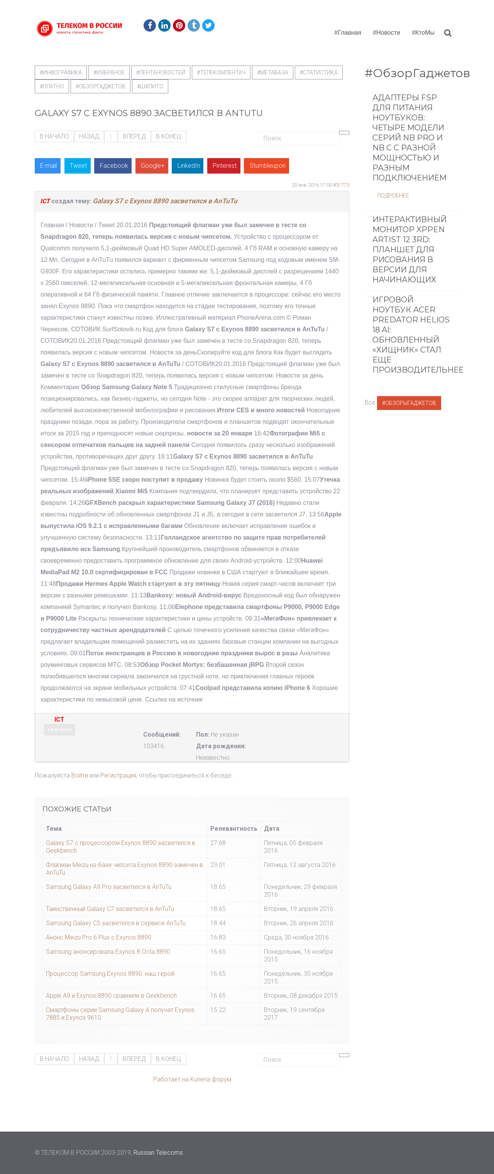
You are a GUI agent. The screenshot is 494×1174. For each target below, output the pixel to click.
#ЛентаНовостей (160, 72)
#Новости (386, 32)
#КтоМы (423, 32)
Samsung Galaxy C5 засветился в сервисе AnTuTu (116, 923)
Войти (79, 775)
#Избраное (109, 72)
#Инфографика (61, 72)
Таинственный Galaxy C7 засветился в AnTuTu (110, 909)
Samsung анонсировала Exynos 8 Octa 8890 (108, 951)
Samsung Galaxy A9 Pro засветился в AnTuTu (108, 887)
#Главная (347, 32)
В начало (54, 136)
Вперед (134, 136)
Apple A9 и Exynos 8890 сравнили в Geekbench (111, 995)
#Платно (52, 86)
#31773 (341, 185)
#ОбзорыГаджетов (409, 403)
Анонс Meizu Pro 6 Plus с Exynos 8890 (98, 937)
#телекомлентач (221, 72)
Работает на (171, 1079)
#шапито (150, 86)
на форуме (59, 729)
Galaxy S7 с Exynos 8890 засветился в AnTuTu (165, 201)
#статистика (319, 72)
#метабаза (272, 72)
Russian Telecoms (158, 1152)
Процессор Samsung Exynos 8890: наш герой (110, 973)
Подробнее (393, 195)
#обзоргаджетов (100, 86)
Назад (89, 136)
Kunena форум (210, 1079)
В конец (168, 136)
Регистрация (118, 775)
